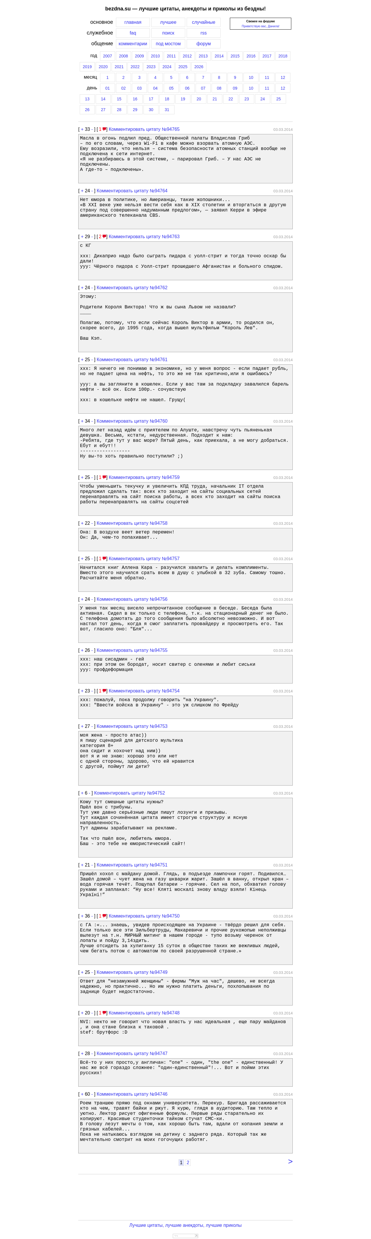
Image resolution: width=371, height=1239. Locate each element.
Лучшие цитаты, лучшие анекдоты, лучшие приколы (185, 1225)
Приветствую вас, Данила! (260, 26)
